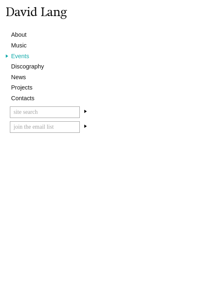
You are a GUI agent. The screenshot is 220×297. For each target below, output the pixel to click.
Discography (27, 66)
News (18, 77)
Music (19, 45)
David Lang (36, 12)
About (19, 34)
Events (20, 56)
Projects (21, 87)
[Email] (45, 127)
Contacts (23, 98)
